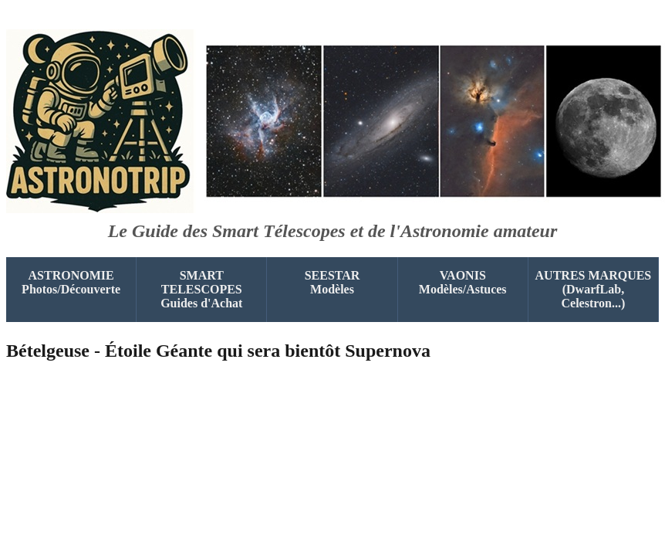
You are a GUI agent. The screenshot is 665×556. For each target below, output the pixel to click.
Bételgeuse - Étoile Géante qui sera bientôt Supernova (218, 351)
